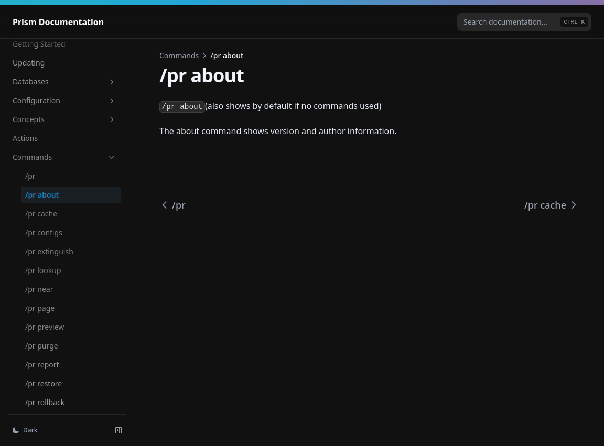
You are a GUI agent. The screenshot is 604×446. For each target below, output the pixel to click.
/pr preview (44, 327)
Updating (29, 63)
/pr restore (43, 383)
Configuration (64, 100)
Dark (25, 430)
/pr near (39, 289)
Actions (25, 138)
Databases (64, 81)
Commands (64, 157)
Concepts (64, 119)
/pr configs (43, 232)
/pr (30, 176)
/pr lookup (43, 270)
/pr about (42, 195)
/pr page (40, 308)
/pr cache (41, 214)
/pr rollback (44, 402)
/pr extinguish (49, 251)
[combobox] (524, 22)
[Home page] (58, 22)
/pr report (42, 364)
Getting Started (39, 44)
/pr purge (41, 346)
